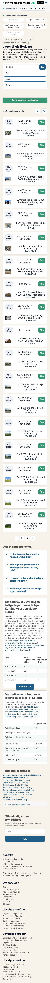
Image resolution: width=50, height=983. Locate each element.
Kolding (25, 43)
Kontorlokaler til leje (11, 972)
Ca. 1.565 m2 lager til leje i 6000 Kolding (31, 409)
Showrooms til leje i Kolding (15, 799)
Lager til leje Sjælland (12, 913)
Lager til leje (25, 40)
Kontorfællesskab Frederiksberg (17, 976)
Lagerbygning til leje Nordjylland (17, 938)
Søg (42, 67)
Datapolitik (7, 897)
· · (32, 8)
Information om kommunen (15, 778)
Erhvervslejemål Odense (13, 926)
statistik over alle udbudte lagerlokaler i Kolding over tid (20, 641)
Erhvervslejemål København (15, 940)
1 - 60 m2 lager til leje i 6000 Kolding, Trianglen (30, 339)
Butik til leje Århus (11, 921)
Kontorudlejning (10, 955)
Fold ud (23, 686)
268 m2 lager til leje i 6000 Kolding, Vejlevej (31, 131)
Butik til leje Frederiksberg (14, 923)
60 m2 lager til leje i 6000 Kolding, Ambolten (30, 154)
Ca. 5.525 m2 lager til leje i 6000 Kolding (30, 478)
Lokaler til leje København (14, 964)
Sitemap (6, 904)
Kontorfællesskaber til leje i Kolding (18, 790)
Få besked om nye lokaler (25, 100)
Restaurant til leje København (16, 952)
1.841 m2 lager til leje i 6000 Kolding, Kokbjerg (30, 224)
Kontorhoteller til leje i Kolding (16, 792)
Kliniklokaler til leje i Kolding (15, 797)
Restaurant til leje (10, 967)
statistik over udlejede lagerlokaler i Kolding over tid (20, 649)
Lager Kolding (9, 969)
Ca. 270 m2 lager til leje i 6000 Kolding (31, 524)
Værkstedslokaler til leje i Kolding (17, 787)
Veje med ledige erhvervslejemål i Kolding (22, 775)
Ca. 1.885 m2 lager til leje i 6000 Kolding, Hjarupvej (31, 270)
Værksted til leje (10, 950)
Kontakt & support (11, 889)
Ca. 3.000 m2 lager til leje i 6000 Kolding (30, 501)
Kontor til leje (8, 979)
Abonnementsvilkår (11, 892)
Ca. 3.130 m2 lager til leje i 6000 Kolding (30, 385)
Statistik (6, 901)
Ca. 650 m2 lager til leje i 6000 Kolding (30, 432)
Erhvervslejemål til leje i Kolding (17, 780)
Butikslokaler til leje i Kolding (15, 785)
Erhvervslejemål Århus (12, 918)
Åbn (42, 122)
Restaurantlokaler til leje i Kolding (17, 795)
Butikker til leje (9, 945)
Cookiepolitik (8, 899)
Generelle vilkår (9, 894)
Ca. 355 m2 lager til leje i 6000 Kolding (30, 362)
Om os (5, 887)
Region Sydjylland (11, 43)
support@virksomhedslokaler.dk (17, 866)
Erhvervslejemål (10, 40)
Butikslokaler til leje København (16, 974)
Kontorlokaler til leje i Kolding (15, 782)
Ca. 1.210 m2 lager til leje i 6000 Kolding (30, 455)
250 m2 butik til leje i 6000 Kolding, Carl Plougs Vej (31, 201)
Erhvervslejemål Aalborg (13, 916)
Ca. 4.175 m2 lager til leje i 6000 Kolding (30, 247)
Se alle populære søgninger (17, 805)
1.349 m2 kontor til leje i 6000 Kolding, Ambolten (30, 178)
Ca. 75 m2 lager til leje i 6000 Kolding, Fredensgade (30, 293)
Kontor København (11, 947)
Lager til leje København (13, 928)
